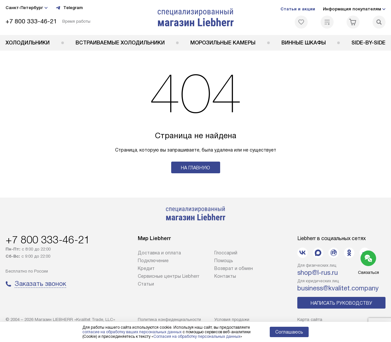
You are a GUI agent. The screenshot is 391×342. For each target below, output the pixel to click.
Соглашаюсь (289, 332)
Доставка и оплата (159, 252)
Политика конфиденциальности (169, 319)
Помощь (223, 260)
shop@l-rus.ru (317, 272)
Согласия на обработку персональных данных (196, 336)
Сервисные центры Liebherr (168, 276)
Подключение (153, 260)
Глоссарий (225, 252)
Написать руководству (341, 303)
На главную (195, 167)
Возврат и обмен (233, 268)
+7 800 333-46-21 (31, 21)
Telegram (69, 7)
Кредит (146, 268)
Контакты (225, 276)
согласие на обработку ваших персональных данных (132, 332)
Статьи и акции (297, 8)
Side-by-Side (368, 42)
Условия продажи (231, 319)
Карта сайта (309, 319)
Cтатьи (146, 284)
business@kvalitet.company (338, 288)
